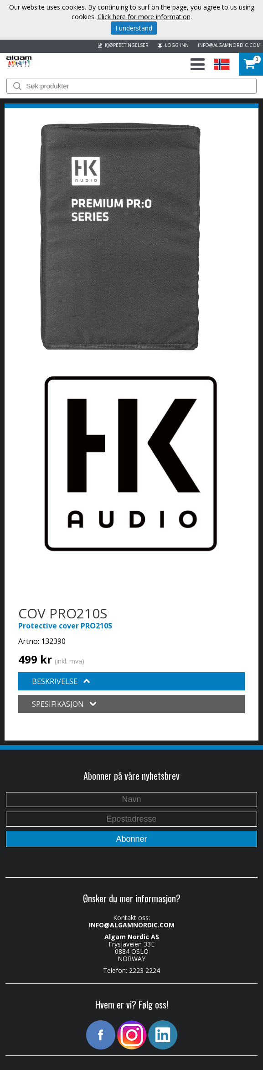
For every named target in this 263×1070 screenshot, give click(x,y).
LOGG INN (173, 45)
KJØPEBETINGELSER (123, 45)
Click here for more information (144, 16)
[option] (120, 236)
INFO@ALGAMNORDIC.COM (229, 45)
